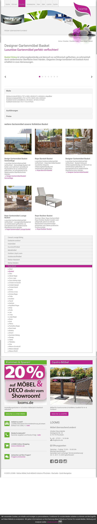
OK (60, 522)
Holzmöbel (11, 290)
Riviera (11, 377)
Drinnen (14, 4)
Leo (10, 359)
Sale (43, 4)
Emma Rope (13, 340)
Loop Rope (13, 363)
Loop (11, 361)
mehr (28, 472)
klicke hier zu (15, 460)
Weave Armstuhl (14, 393)
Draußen (22, 4)
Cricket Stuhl (13, 334)
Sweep (11, 384)
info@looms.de (57, 487)
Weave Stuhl (13, 397)
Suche (55, 4)
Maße (8, 137)
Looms (49, 4)
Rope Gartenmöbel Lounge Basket (15, 263)
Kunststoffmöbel (14, 293)
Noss (11, 366)
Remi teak (12, 375)
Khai (10, 354)
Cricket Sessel (14, 331)
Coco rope (12, 325)
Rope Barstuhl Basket (44, 205)
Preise (8, 163)
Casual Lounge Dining (15, 284)
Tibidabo (12, 388)
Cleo (10, 320)
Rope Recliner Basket (43, 262)
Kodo (11, 356)
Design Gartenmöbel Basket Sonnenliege (15, 206)
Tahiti (11, 386)
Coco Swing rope (15, 327)
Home (8, 4)
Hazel (11, 347)
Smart (11, 379)
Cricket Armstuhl (15, 329)
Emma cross (13, 338)
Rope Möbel (83, 41)
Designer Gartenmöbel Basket (77, 205)
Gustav (11, 345)
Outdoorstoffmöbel (14, 303)
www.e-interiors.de (18, 492)
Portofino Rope (14, 372)
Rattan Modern (13, 309)
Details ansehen (52, 522)
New (38, 4)
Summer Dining (14, 381)
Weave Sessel (13, 395)
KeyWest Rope (14, 352)
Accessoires (31, 4)
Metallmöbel (12, 297)
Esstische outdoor (14, 287)
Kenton (11, 350)
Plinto (11, 370)
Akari (11, 315)
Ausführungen (12, 157)
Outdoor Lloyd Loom (15, 300)
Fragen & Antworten (18, 503)
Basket (90, 41)
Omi (10, 368)
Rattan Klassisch (14, 306)
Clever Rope (13, 322)
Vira (10, 391)
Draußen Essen (74, 41)
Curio (11, 336)
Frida (11, 343)
